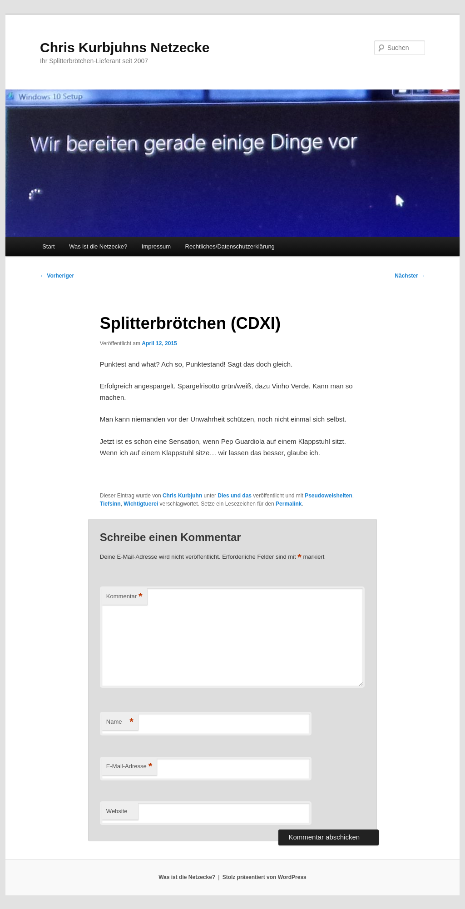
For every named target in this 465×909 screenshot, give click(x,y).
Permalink (289, 504)
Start (48, 246)
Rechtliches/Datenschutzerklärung (230, 246)
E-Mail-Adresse (129, 766)
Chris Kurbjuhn (182, 495)
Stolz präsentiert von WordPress (265, 877)
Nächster (410, 276)
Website (117, 811)
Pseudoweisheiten (328, 495)
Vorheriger (57, 276)
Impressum (156, 246)
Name (120, 722)
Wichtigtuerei (141, 504)
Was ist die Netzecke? (98, 246)
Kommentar (124, 596)
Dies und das (235, 495)
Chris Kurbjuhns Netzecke (124, 47)
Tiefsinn (110, 504)
